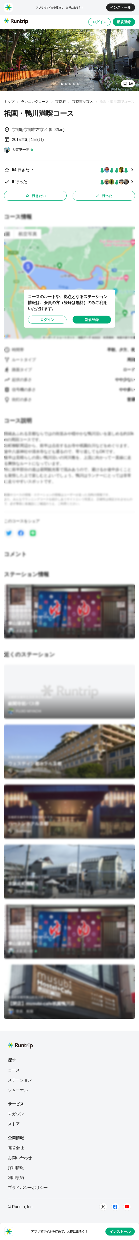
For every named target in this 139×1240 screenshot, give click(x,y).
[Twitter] (103, 1207)
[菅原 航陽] (20, 1011)
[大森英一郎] (18, 150)
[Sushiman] (19, 771)
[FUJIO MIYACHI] (24, 711)
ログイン (99, 22)
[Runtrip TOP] (16, 21)
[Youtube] (127, 1207)
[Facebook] (115, 1207)
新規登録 (124, 22)
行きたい (35, 195)
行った (103, 195)
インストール (120, 7)
